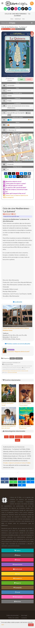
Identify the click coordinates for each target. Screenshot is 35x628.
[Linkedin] (30, 479)
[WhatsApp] (13, 482)
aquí (2, 624)
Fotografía (27, 437)
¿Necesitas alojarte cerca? (12, 181)
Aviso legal (24, 615)
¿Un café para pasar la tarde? (13, 185)
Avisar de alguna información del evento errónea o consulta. (15, 370)
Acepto (31, 624)
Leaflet (25, 160)
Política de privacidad (13, 615)
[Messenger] (30, 482)
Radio (11, 437)
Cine (23, 19)
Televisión (19, 437)
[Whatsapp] (5, 9)
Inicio (12, 19)
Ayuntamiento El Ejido (12, 372)
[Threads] (26, 9)
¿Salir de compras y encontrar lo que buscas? (15, 190)
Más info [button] (30, 119)
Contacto (24, 617)
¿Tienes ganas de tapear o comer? (14, 183)
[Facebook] (8, 9)
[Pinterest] (22, 479)
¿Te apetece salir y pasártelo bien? (14, 187)
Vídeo (17, 440)
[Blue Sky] (29, 9)
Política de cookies (13, 617)
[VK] (5, 482)
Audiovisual (18, 19)
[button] (19, 146)
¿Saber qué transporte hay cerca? (14, 193)
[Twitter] (12, 9)
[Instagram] (15, 9)
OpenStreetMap (30, 160)
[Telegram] (19, 9)
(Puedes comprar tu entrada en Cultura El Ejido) (16, 463)
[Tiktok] (22, 9)
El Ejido (12, 358)
